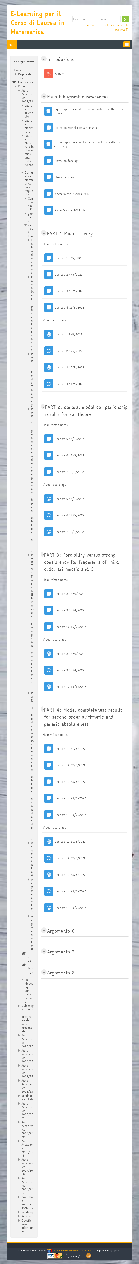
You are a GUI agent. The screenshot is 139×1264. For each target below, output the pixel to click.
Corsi (21, 86)
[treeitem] (24, 650)
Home (18, 70)
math (12, 44)
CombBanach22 (31, 204)
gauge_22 (30, 217)
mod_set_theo (30, 230)
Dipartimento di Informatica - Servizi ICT (70, 1250)
